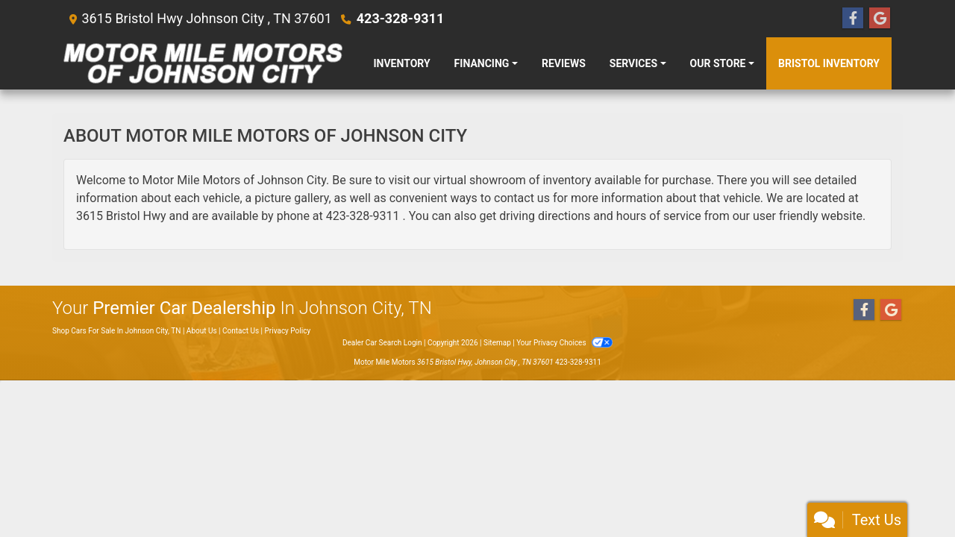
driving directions (544, 216)
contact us (522, 198)
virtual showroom (479, 180)
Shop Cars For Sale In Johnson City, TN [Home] (116, 331)
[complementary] (910, 492)
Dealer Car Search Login (382, 343)
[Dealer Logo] (202, 63)
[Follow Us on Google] (879, 18)
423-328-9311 (400, 18)
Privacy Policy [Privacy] (288, 331)
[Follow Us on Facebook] (852, 18)
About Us (202, 331)
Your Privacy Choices (564, 343)
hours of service (658, 216)
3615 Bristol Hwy (121, 216)
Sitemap (497, 343)
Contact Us (240, 331)
